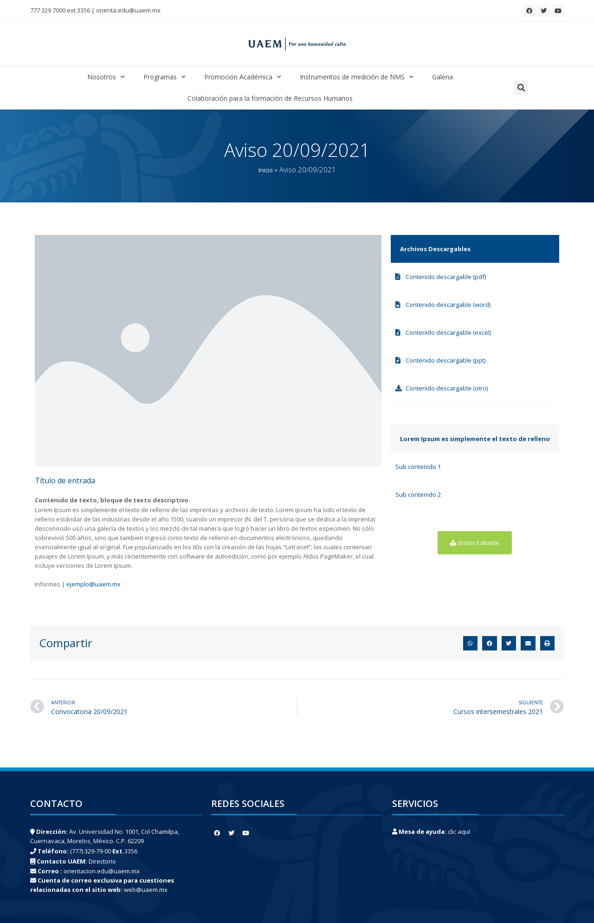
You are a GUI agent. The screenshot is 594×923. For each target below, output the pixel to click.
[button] (521, 88)
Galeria (442, 76)
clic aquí (459, 831)
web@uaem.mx (146, 889)
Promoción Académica (242, 77)
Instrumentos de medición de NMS (356, 77)
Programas (164, 77)
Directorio (102, 861)
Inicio (265, 170)
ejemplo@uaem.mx (93, 584)
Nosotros (106, 77)
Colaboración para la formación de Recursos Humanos (270, 98)
